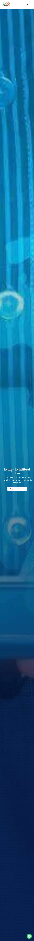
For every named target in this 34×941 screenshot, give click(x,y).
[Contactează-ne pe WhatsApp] (29, 936)
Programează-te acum (17, 489)
